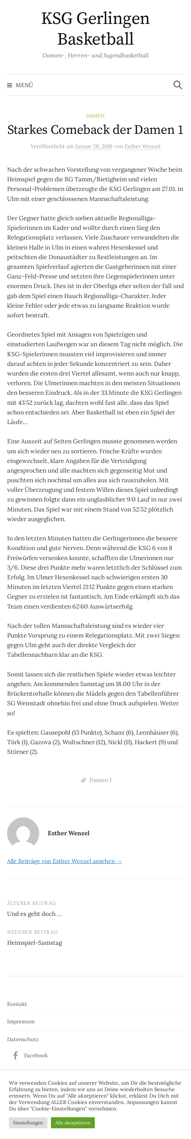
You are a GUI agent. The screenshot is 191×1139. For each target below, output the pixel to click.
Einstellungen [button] (28, 1123)
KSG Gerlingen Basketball (95, 29)
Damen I (100, 779)
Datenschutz (23, 1039)
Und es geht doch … (34, 914)
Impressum (21, 1021)
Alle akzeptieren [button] (73, 1123)
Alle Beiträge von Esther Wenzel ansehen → (64, 861)
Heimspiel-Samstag (34, 943)
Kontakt (17, 1004)
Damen (95, 115)
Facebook (36, 1055)
